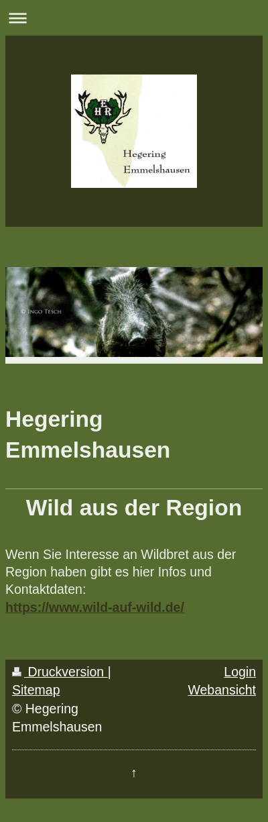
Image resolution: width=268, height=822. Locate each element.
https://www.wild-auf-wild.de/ (94, 607)
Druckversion (60, 671)
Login (240, 671)
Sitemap (36, 689)
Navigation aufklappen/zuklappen (134, 17)
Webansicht (222, 689)
